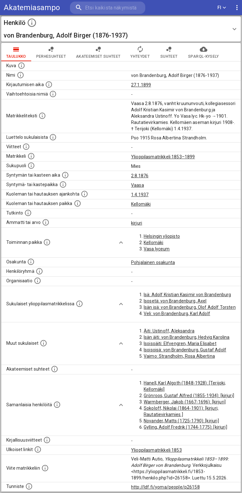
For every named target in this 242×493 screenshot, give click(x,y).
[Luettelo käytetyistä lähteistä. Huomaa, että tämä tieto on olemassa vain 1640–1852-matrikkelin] (26, 147)
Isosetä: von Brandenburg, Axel (175, 300)
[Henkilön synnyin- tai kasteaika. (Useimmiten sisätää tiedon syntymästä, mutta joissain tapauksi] (65, 175)
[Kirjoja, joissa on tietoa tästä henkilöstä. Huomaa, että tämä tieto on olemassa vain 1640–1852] (47, 440)
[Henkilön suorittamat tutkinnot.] (28, 213)
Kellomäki (141, 204)
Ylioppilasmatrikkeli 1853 (156, 450)
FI (222, 8)
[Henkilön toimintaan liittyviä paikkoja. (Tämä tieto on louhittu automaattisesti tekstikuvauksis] (47, 242)
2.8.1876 (139, 175)
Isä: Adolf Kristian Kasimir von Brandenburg (187, 294)
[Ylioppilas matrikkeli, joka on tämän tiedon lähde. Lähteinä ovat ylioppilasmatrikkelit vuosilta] (31, 156)
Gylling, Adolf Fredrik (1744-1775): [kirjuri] (185, 427)
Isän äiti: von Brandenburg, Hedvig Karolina (186, 337)
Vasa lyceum (157, 248)
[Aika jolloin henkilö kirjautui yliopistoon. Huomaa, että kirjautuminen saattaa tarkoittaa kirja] (49, 84)
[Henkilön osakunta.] (31, 262)
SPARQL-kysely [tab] (203, 52)
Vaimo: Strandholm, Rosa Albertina (179, 356)
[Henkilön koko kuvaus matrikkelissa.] (42, 116)
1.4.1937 (139, 194)
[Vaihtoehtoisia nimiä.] (53, 94)
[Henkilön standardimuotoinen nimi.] (20, 75)
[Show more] (121, 243)
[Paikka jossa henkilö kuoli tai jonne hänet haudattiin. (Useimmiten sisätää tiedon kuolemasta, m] (77, 203)
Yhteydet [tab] (140, 52)
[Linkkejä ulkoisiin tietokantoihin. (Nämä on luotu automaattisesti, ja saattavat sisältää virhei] (38, 449)
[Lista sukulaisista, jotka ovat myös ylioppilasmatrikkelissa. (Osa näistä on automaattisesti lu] (79, 304)
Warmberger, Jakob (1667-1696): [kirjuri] (185, 401)
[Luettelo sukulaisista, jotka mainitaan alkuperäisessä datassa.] (53, 137)
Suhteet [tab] (169, 52)
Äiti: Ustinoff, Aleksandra (169, 330)
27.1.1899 (141, 84)
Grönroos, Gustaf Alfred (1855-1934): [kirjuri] (189, 395)
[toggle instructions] (32, 23)
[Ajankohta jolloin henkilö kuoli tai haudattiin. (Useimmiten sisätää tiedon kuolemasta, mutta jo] (84, 194)
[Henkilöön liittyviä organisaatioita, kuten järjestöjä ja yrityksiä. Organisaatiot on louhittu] (37, 281)
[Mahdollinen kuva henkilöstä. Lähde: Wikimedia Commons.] (21, 66)
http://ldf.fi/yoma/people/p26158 (165, 487)
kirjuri (136, 223)
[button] (121, 29)
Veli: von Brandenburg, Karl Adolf (177, 313)
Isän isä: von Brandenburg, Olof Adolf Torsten (190, 307)
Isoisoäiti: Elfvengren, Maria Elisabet (180, 343)
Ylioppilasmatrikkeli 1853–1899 (163, 156)
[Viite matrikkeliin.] (45, 468)
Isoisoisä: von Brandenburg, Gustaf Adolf (185, 349)
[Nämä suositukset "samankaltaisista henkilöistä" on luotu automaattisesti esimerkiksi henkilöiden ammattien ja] (57, 405)
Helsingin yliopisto (162, 236)
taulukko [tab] (16, 52)
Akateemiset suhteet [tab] (98, 52)
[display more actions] (237, 8)
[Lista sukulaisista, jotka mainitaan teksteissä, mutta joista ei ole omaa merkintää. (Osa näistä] (43, 343)
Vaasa (137, 185)
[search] (107, 8)
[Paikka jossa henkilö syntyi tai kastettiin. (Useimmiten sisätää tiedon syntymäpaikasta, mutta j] (63, 184)
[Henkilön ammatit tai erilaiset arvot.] (46, 222)
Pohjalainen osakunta (153, 262)
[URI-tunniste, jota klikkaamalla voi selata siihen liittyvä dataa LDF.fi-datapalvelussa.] (29, 486)
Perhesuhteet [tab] (51, 52)
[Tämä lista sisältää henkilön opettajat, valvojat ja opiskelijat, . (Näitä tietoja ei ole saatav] (54, 369)
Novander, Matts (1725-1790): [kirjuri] (181, 420)
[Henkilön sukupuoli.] (31, 166)
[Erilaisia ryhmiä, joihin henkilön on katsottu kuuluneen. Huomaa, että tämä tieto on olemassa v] (39, 271)
